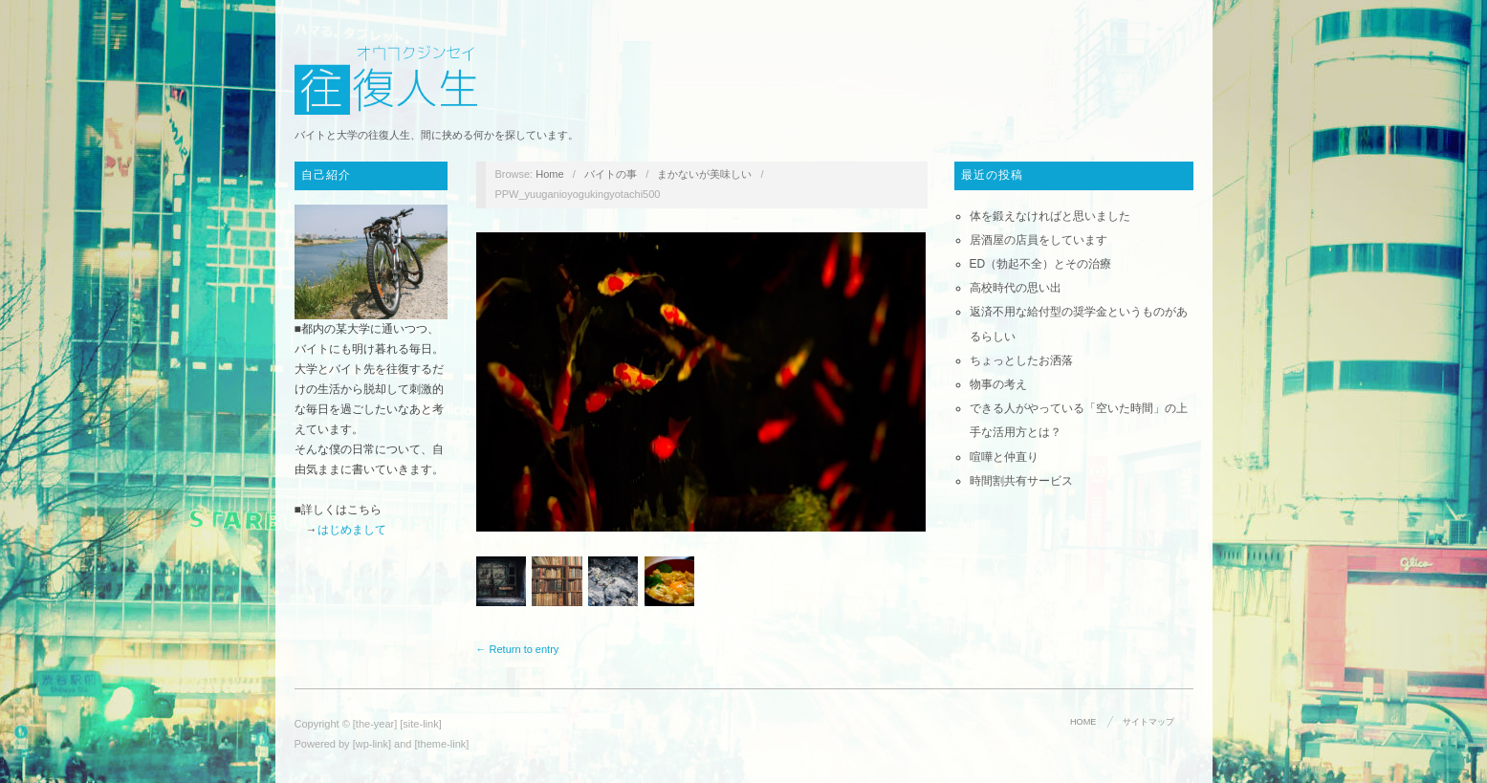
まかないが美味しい (704, 174)
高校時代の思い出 (1015, 287)
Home (549, 174)
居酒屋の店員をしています (1038, 240)
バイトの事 (610, 174)
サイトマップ (1148, 722)
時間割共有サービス (1021, 481)
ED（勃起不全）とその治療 (1041, 264)
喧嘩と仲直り (1004, 457)
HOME (1083, 722)
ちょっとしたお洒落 (1021, 360)
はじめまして (351, 529)
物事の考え (998, 384)
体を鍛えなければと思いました (1050, 216)
